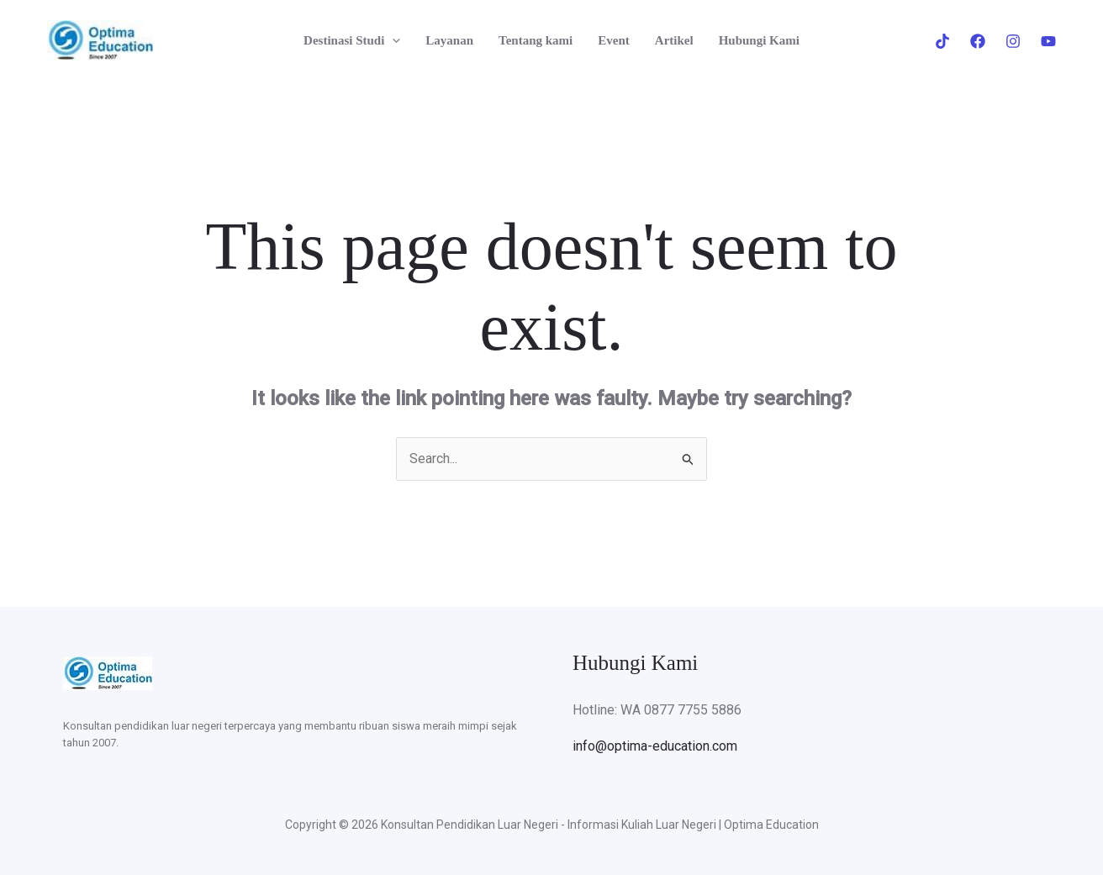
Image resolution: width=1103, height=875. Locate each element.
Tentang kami (536, 40)
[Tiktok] (942, 41)
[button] (392, 40)
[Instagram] (1013, 41)
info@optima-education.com (655, 746)
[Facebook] (977, 41)
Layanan (449, 40)
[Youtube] (1048, 41)
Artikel (674, 40)
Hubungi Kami (759, 40)
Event (614, 40)
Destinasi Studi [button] (351, 40)
